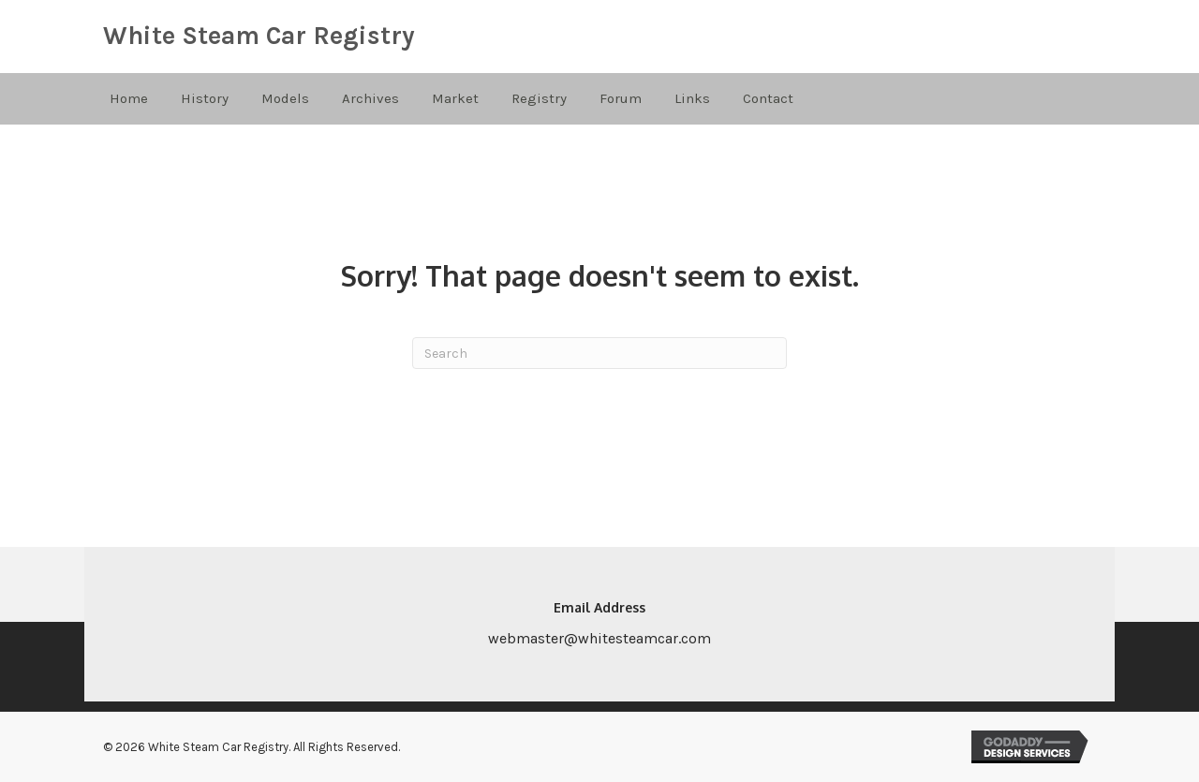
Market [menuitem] (455, 98)
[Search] (599, 353)
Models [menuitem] (285, 98)
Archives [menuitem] (370, 98)
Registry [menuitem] (539, 98)
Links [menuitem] (692, 98)
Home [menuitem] (129, 98)
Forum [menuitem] (621, 98)
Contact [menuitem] (768, 98)
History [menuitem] (205, 98)
